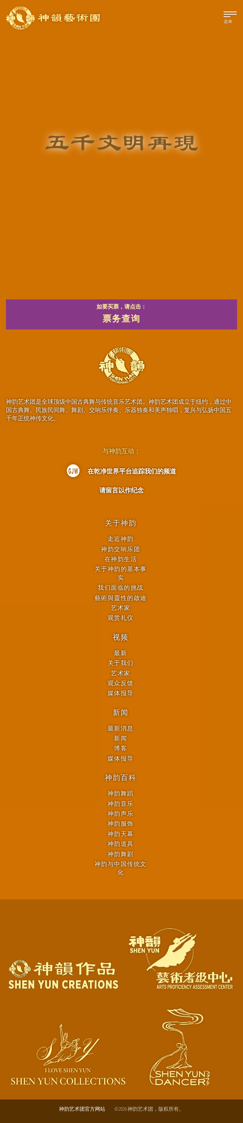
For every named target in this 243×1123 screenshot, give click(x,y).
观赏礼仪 (121, 617)
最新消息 (121, 728)
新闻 (121, 713)
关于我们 (121, 662)
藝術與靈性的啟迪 (121, 597)
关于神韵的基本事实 (121, 573)
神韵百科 (120, 778)
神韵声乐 (121, 813)
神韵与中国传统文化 (121, 868)
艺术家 (121, 607)
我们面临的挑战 (121, 587)
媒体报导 (121, 693)
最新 (120, 653)
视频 (121, 637)
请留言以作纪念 (121, 490)
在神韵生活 (120, 559)
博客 (120, 748)
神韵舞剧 (121, 854)
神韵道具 (121, 843)
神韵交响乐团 (120, 549)
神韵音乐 (121, 803)
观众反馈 (121, 683)
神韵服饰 (121, 823)
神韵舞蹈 (121, 793)
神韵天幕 (121, 833)
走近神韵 (121, 538)
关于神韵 (120, 523)
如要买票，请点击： (121, 314)
